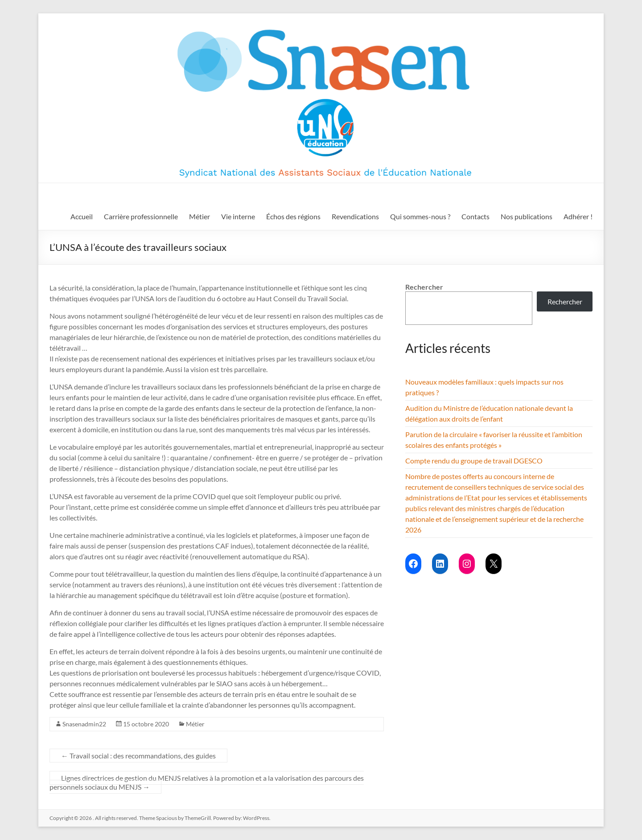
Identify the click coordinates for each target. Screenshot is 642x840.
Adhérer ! (578, 216)
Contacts (475, 216)
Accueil (81, 216)
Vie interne (238, 216)
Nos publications (526, 216)
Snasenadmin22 (84, 724)
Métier (199, 216)
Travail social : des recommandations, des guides (138, 755)
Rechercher (424, 287)
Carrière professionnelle (141, 216)
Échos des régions (293, 216)
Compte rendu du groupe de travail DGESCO (474, 460)
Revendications (355, 216)
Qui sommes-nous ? (420, 216)
